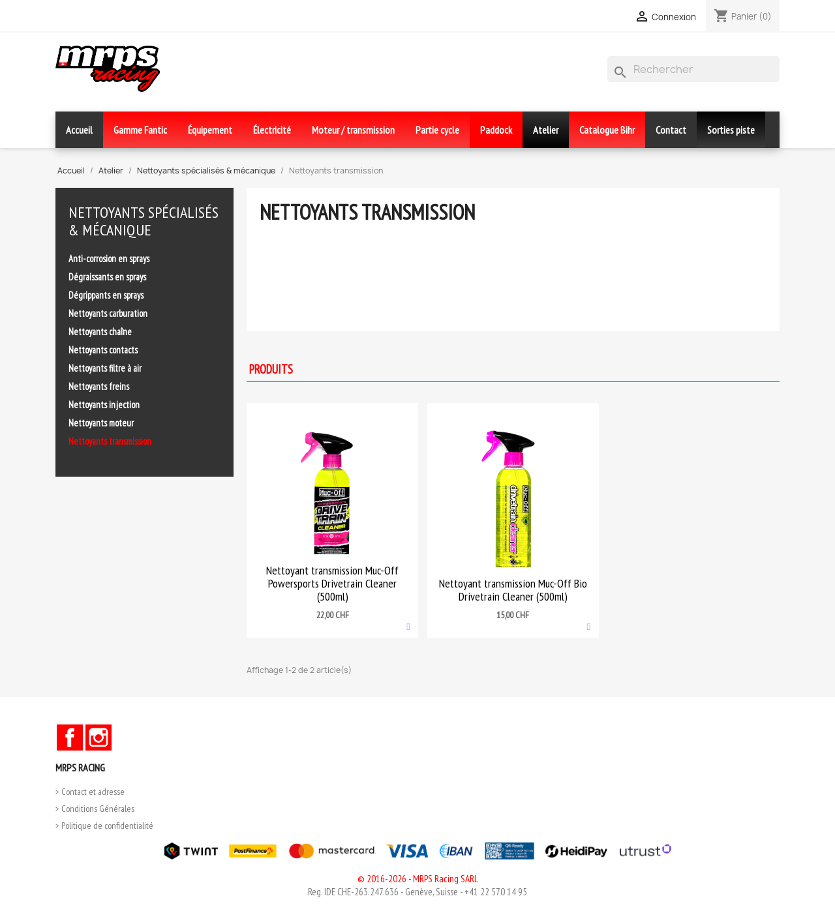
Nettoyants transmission (109, 441)
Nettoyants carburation (107, 313)
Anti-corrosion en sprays (108, 258)
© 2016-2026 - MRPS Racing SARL (417, 878)
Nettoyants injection (104, 404)
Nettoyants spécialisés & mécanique (143, 220)
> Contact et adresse (90, 791)
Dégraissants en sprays (107, 277)
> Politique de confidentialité (104, 825)
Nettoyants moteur (101, 423)
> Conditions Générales (94, 808)
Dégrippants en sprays (106, 295)
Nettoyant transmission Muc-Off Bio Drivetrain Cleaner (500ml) (513, 590)
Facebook (70, 737)
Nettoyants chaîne (100, 331)
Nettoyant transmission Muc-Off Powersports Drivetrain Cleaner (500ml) (332, 583)
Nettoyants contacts (103, 350)
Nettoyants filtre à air (105, 368)
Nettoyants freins (98, 386)
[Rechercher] (693, 69)
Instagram (98, 737)
